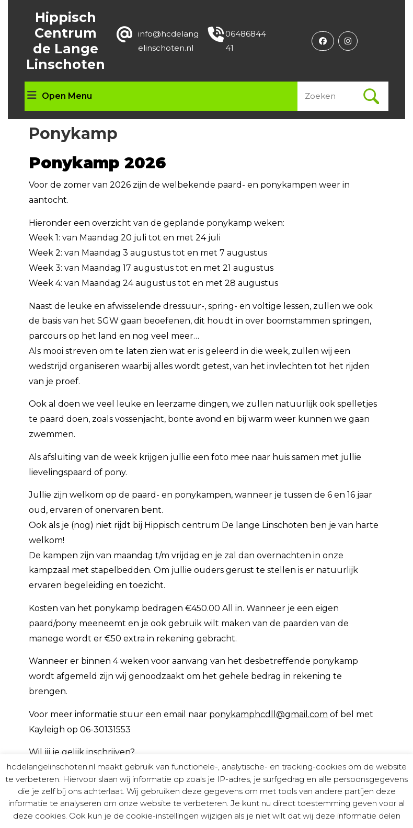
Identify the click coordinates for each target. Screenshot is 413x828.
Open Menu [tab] (59, 96)
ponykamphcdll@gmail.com (268, 714)
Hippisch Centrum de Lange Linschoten (65, 40)
